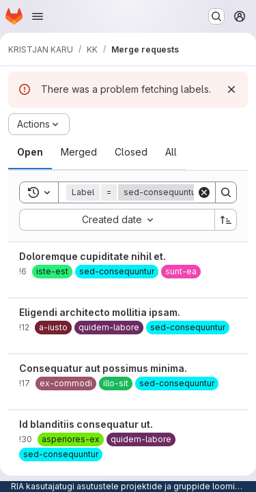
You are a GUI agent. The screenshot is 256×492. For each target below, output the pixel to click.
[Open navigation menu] (37, 16)
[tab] (30, 152)
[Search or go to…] (216, 16)
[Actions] (39, 124)
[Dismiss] (231, 89)
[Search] (226, 192)
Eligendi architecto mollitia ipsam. (99, 312)
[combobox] (116, 220)
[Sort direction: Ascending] (226, 220)
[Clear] (204, 192)
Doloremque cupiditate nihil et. (92, 256)
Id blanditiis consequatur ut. (86, 424)
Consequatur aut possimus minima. (103, 368)
